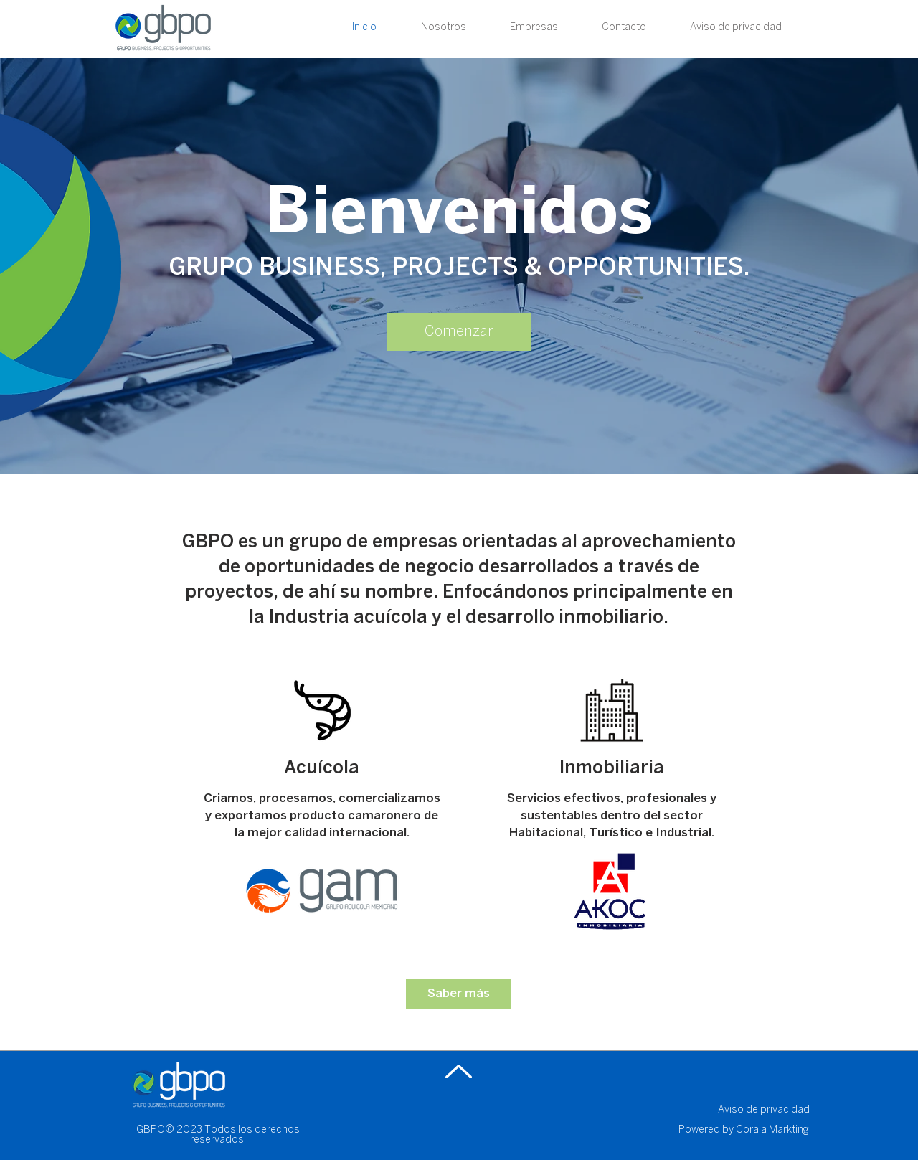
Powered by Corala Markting (743, 1130)
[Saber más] (458, 994)
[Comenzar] (459, 332)
